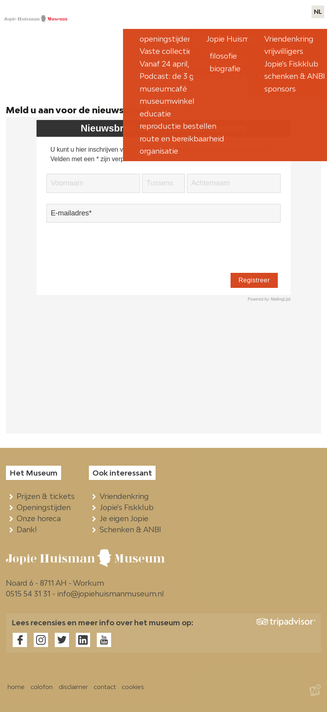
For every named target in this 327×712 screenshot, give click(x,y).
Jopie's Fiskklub (128, 507)
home (16, 686)
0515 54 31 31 (28, 593)
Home (228, 79)
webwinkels (258, 11)
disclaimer (73, 686)
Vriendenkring (126, 496)
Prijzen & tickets (47, 496)
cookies (133, 686)
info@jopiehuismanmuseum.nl (110, 593)
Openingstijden (45, 507)
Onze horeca (40, 518)
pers (227, 11)
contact (295, 11)
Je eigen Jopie (125, 518)
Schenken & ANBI (132, 529)
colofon (42, 686)
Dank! (28, 529)
